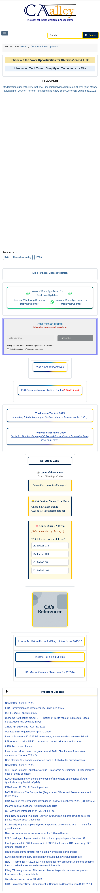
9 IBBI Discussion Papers (19, 746)
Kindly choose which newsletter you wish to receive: (30, 345)
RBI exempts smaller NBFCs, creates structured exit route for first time (43, 741)
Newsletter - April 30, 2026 (19, 703)
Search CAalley (55, 30)
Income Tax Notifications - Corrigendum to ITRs (31, 806)
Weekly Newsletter (36, 349)
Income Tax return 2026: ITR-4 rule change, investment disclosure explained (46, 736)
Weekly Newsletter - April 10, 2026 (23, 879)
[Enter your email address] (30, 338)
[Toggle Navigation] (4, 33)
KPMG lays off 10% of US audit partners (27, 787)
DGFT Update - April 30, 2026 (21, 713)
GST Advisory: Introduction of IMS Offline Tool (30, 810)
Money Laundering (22, 257)
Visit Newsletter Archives (50, 366)
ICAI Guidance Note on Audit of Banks (50, 390)
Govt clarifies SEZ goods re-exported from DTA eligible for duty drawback (45, 760)
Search (90, 35)
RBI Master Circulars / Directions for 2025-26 (49, 672)
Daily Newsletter (16, 349)
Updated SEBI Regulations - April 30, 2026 (28, 731)
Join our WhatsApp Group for (47, 293)
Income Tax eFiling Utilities (50, 656)
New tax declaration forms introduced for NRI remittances (36, 833)
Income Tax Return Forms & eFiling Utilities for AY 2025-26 (50, 641)
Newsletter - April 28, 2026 (19, 765)
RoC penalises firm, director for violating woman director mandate (41, 851)
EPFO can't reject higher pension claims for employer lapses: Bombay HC (45, 838)
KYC (6, 257)
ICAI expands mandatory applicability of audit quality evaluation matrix (43, 856)
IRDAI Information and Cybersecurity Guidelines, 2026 (34, 708)
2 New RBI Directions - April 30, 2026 (25, 726)
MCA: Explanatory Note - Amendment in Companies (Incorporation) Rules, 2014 (48, 884)
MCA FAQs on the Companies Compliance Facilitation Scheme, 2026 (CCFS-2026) (50, 801)
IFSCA (39, 257)
